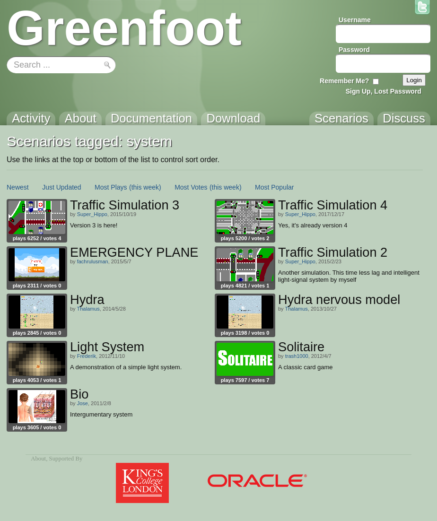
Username (355, 20)
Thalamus (88, 309)
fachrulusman (92, 261)
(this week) (145, 187)
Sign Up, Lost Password (383, 91)
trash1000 (296, 356)
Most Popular (274, 187)
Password (354, 49)
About (38, 458)
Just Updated (61, 187)
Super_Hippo (92, 214)
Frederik (86, 356)
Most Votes (191, 187)
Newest (18, 187)
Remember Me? (344, 81)
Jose (82, 403)
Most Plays (111, 187)
